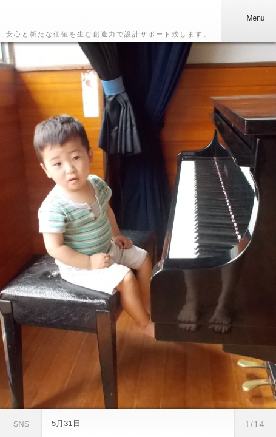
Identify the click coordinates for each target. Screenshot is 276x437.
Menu (248, 18)
